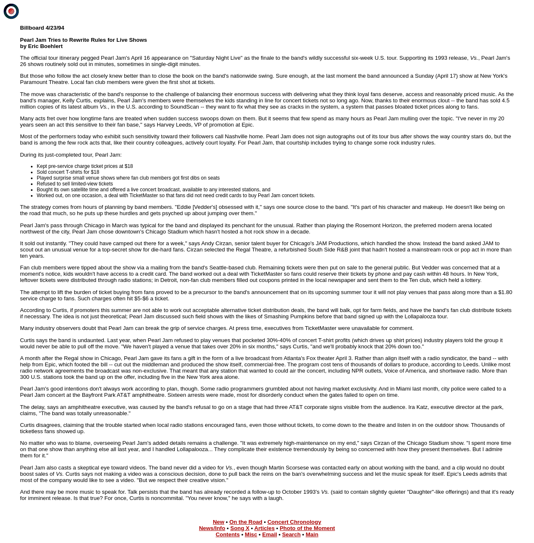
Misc (251, 534)
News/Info (212, 528)
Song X (239, 528)
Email (269, 534)
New (218, 522)
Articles (264, 528)
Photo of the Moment (307, 528)
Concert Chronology (294, 522)
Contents (228, 534)
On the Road (245, 522)
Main (312, 534)
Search (291, 534)
